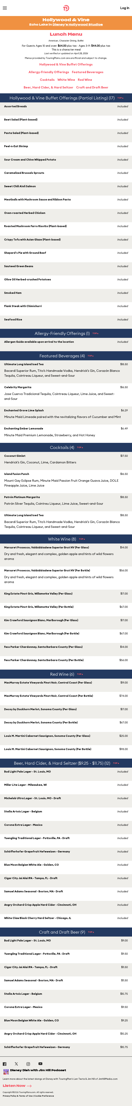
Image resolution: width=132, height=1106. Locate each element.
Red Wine (85, 80)
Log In (124, 8)
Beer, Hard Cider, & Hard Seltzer (48, 87)
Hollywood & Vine (66, 20)
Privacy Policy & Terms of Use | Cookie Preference (28, 1096)
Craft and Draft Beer (92, 87)
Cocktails (47, 80)
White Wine (66, 80)
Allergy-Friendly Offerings (49, 72)
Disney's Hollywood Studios (78, 24)
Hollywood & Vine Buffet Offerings (66, 64)
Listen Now (18, 1086)
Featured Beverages (87, 72)
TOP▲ (120, 97)
